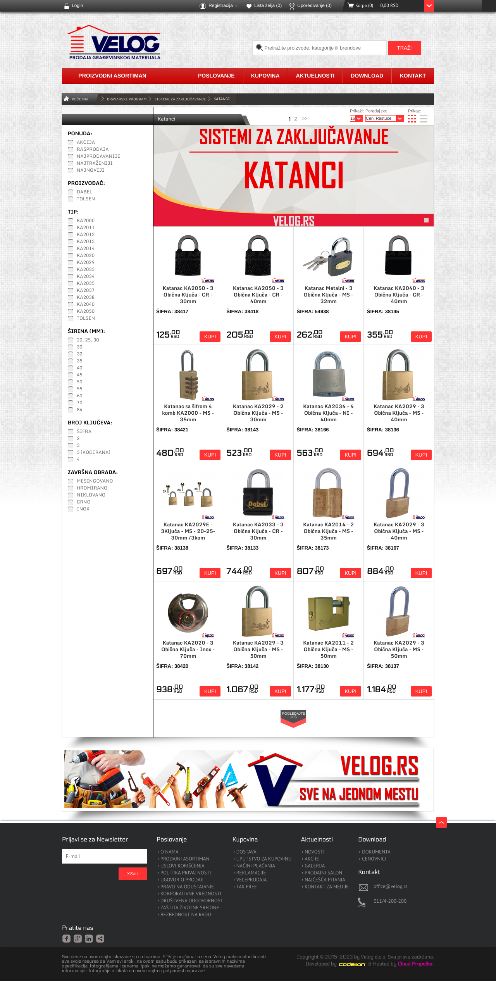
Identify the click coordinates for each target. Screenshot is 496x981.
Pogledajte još (293, 715)
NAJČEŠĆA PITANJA (325, 880)
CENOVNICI (374, 859)
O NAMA (169, 852)
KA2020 (86, 255)
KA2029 (86, 262)
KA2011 (86, 228)
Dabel (84, 192)
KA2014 (86, 249)
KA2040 (86, 304)
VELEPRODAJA (251, 880)
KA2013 (86, 242)
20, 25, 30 (88, 340)
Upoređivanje (314, 5)
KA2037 (86, 290)
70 (80, 403)
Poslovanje (216, 75)
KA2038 (86, 297)
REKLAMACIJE (251, 873)
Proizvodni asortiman (112, 75)
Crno (84, 502)
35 (80, 361)
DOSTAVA (246, 852)
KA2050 (86, 311)
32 (80, 354)
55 (80, 389)
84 (80, 410)
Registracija (220, 5)
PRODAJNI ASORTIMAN (184, 859)
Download (367, 75)
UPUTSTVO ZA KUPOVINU (263, 859)
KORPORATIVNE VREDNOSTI (190, 894)
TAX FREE (246, 887)
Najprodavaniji (98, 156)
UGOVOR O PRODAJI (181, 880)
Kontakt (413, 75)
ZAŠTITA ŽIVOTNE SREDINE (189, 908)
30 (80, 347)
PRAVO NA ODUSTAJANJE (187, 887)
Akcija (86, 142)
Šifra (84, 431)
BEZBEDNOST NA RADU (185, 915)
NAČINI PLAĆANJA (255, 866)
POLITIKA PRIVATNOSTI (185, 873)
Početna (80, 99)
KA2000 (86, 221)
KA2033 (86, 269)
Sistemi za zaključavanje (180, 99)
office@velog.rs (390, 886)
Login (77, 5)
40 (80, 368)
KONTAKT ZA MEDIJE (327, 887)
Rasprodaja (93, 149)
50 (80, 382)
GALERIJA (315, 866)
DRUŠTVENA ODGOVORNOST (191, 901)
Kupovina (265, 75)
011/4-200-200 (390, 901)
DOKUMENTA (376, 852)
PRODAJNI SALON (323, 873)
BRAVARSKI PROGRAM (126, 99)
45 (80, 375)
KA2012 (86, 235)
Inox (83, 509)
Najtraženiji (95, 163)
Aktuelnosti (315, 75)
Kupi (210, 337)
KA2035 (86, 283)
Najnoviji (91, 170)
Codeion (357, 964)
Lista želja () (268, 5)
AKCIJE (312, 859)
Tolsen (86, 199)
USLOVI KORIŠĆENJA (182, 866)
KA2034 (86, 276)
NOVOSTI (314, 852)
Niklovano (91, 495)
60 (80, 396)
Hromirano (92, 488)
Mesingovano (95, 481)
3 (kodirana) (93, 452)
